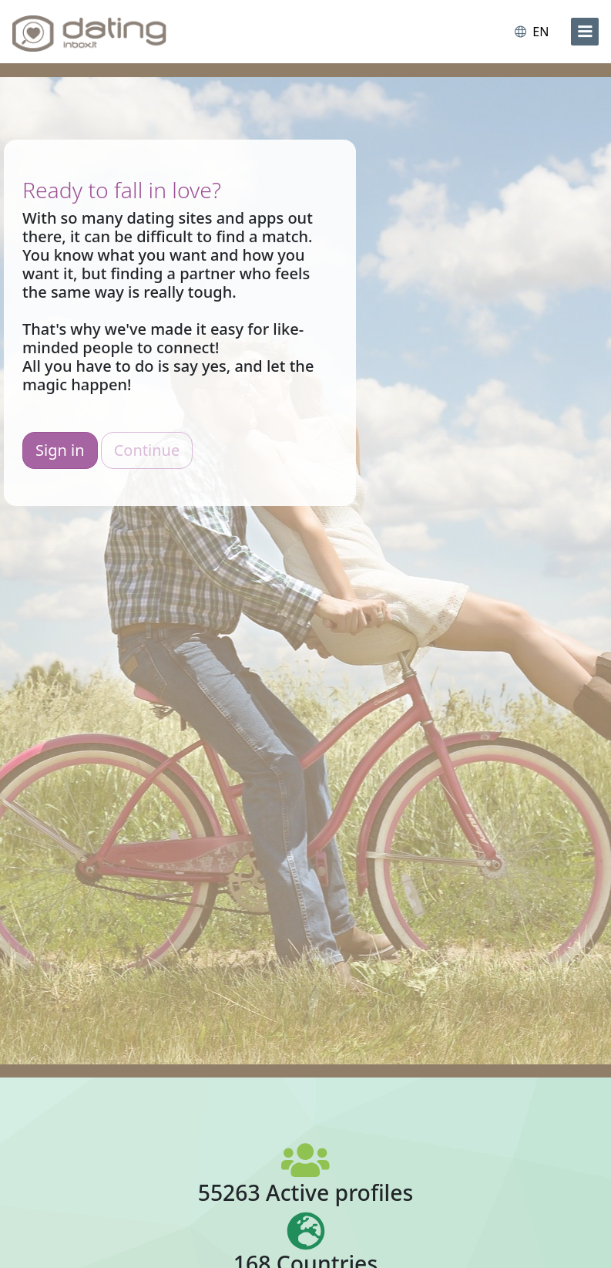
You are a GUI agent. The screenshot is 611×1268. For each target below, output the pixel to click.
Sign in (60, 450)
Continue (147, 450)
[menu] (585, 32)
